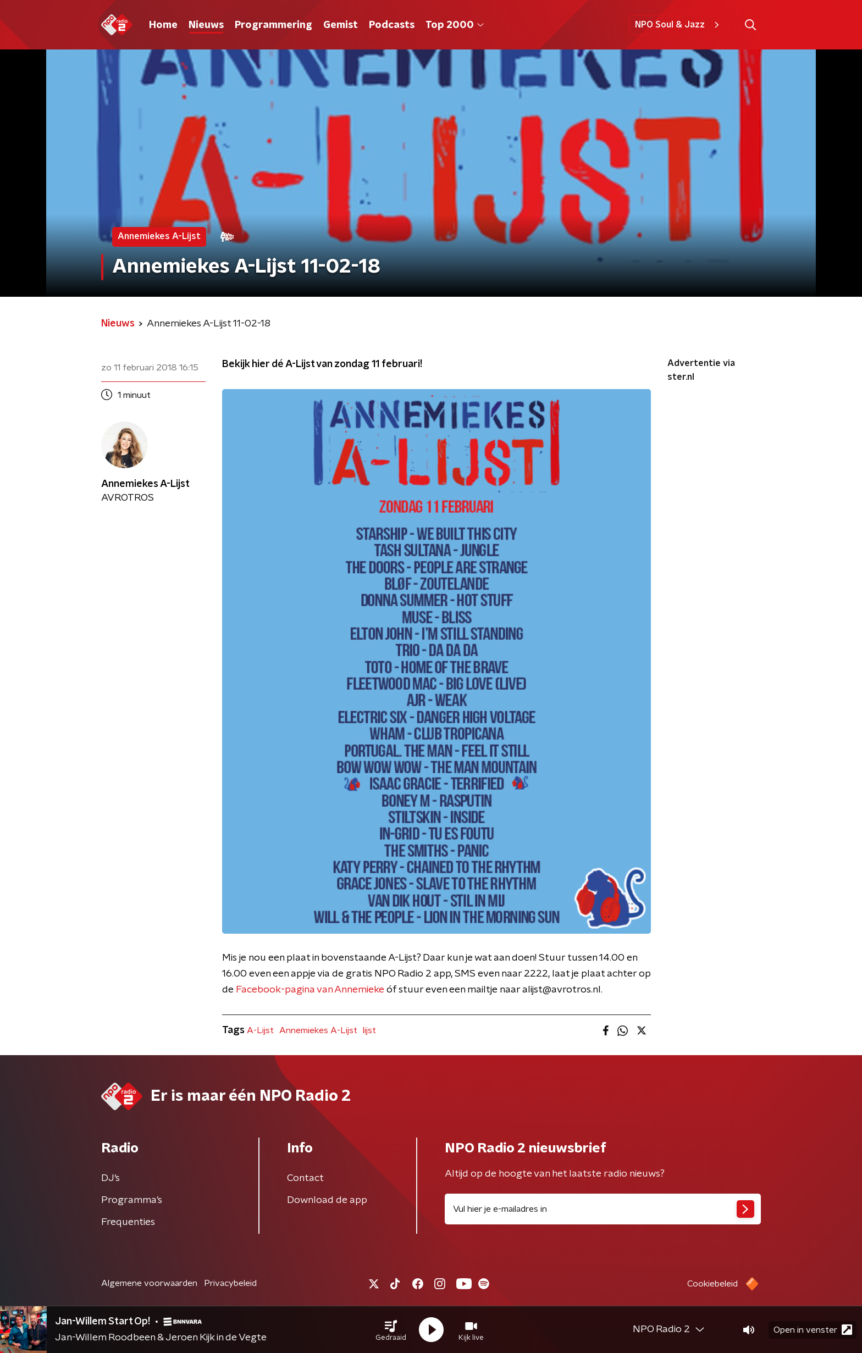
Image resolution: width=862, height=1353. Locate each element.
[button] (390, 1330)
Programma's (131, 1200)
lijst (369, 1030)
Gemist (340, 25)
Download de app (327, 1200)
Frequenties (128, 1222)
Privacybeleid (230, 1283)
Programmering (273, 25)
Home (163, 25)
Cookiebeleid (712, 1283)
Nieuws (206, 25)
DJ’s (110, 1178)
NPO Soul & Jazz (678, 24)
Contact (305, 1178)
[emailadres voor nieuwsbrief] (603, 1209)
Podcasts (392, 25)
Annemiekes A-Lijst (318, 1030)
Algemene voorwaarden (149, 1283)
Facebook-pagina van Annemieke (310, 990)
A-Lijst (260, 1030)
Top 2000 (455, 25)
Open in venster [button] (812, 1329)
